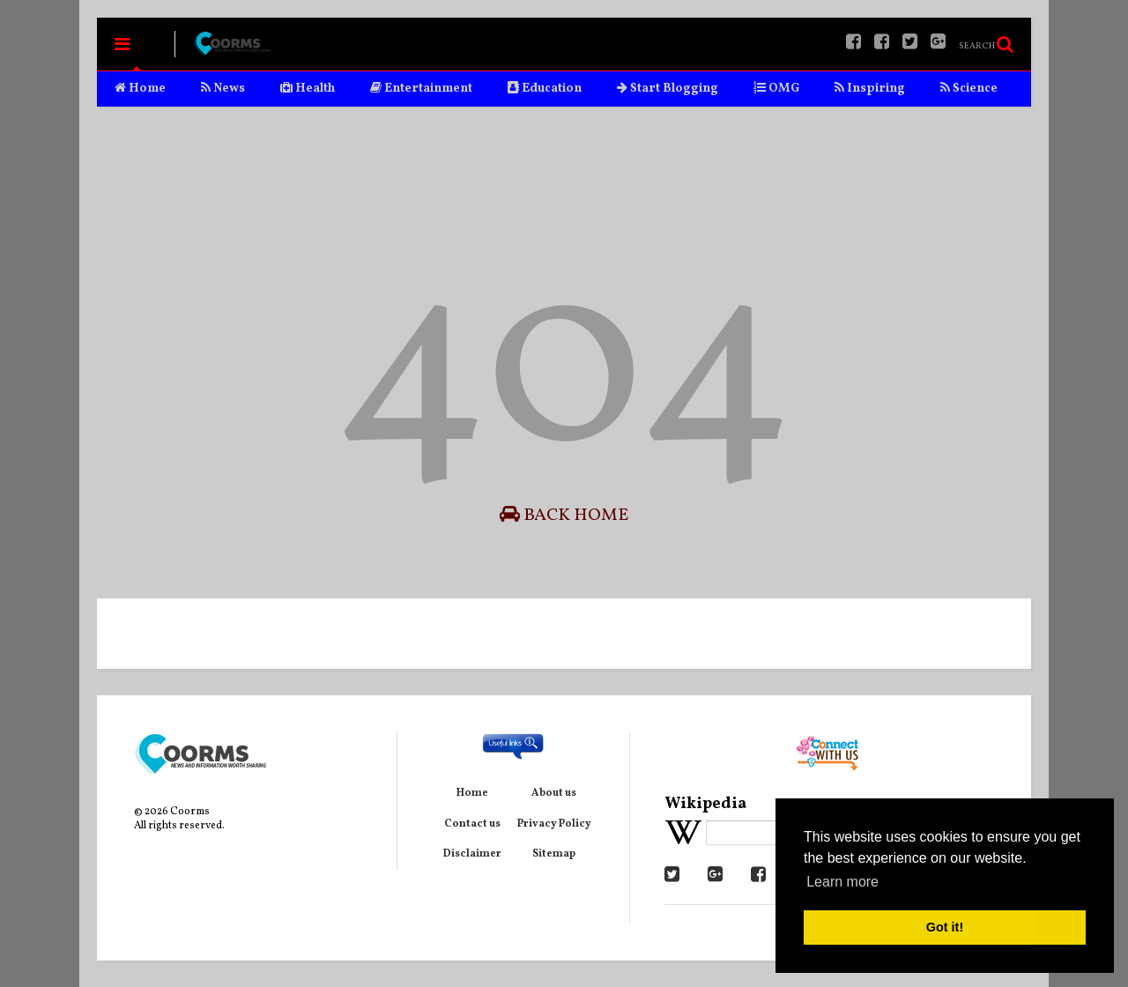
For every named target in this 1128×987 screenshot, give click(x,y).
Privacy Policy (554, 824)
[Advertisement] (564, 172)
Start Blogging (667, 88)
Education (545, 88)
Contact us (472, 824)
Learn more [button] (842, 881)
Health (307, 88)
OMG (776, 88)
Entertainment (421, 88)
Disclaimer (472, 854)
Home (140, 88)
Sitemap (553, 854)
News (223, 88)
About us (553, 793)
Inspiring (870, 88)
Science (969, 88)
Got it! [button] (944, 927)
